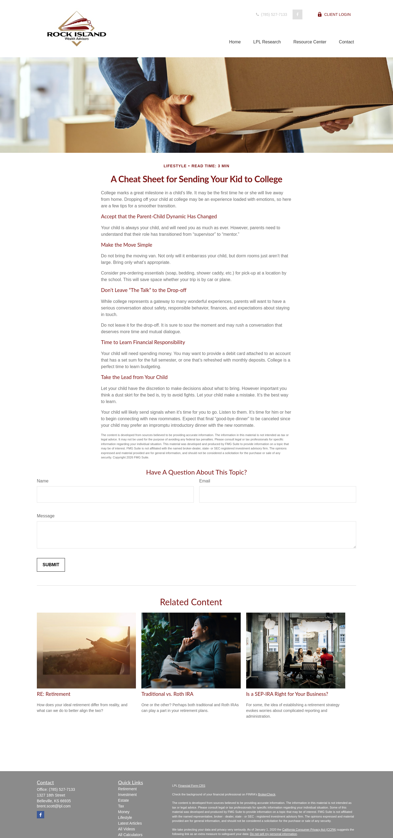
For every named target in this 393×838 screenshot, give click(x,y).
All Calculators (130, 835)
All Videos (126, 829)
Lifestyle (125, 817)
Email (204, 481)
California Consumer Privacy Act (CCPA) (309, 829)
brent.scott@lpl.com (54, 806)
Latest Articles (130, 823)
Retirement (127, 789)
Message (46, 516)
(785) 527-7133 (271, 14)
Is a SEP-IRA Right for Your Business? (287, 694)
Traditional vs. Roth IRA (167, 694)
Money (124, 812)
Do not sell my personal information (273, 834)
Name (43, 481)
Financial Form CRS (191, 785)
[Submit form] (51, 565)
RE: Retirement (53, 694)
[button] (235, 42)
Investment (127, 794)
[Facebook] (297, 14)
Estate (123, 800)
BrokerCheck (266, 794)
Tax (121, 806)
